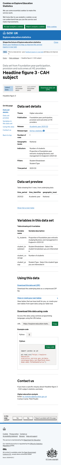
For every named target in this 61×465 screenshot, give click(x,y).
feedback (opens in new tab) (34, 52)
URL (19, 324)
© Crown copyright (52, 459)
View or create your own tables (29, 298)
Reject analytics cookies (35, 27)
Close (56, 42)
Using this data (8, 127)
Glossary (22, 436)
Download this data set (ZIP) (28, 285)
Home (5, 58)
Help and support (31, 436)
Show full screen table (25, 208)
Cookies (5, 434)
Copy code (50, 347)
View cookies (52, 27)
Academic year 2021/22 (39, 126)
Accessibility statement (10, 436)
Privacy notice (13, 434)
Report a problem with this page (45, 418)
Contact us (7, 130)
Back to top (7, 135)
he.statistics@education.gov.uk (34, 396)
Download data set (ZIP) (48, 89)
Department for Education (32, 440)
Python (22, 334)
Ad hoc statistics (37, 131)
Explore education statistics (17, 37)
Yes (19, 418)
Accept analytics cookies (13, 27)
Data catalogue (14, 58)
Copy (55, 324)
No (30, 418)
